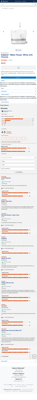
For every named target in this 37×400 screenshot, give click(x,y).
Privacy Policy (8, 391)
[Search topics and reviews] (18, 157)
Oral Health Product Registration (18, 377)
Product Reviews (5, 102)
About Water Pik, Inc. (19, 381)
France (14, 384)
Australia (6, 384)
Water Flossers (18, 370)
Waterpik (5, 1)
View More (18, 77)
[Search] (16, 4)
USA (12, 386)
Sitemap (24, 389)
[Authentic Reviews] (7, 111)
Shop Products (18, 1)
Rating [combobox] (19, 161)
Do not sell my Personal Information (25, 391)
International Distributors (21, 386)
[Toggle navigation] (35, 4)
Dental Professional (18, 371)
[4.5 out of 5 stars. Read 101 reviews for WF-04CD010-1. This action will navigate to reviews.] (9, 132)
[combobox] (19, 168)
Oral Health (5, 8)
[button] (3, 31)
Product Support (5, 94)
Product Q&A (4, 361)
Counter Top (11, 8)
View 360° (18, 50)
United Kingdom (29, 384)
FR (35, 1)
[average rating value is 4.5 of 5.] (5, 60)
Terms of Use (30, 389)
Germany (19, 384)
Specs (2, 88)
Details (2, 80)
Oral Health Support (18, 375)
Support (24, 1)
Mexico (23, 384)
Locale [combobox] (19, 165)
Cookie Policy (15, 391)
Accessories (4, 91)
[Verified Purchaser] (6, 182)
